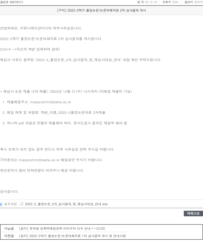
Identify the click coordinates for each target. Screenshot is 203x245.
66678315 (16, 2)
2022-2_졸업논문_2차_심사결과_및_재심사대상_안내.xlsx (63, 204)
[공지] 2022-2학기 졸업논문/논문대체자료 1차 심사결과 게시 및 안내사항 (72, 235)
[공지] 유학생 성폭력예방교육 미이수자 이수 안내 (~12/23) (62, 228)
